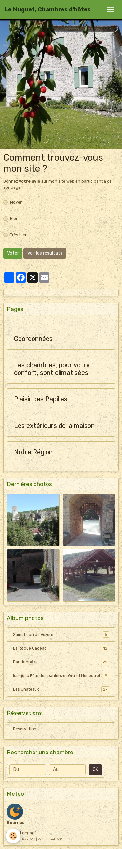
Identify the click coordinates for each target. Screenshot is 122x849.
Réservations (26, 729)
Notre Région (33, 452)
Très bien (19, 235)
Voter (13, 253)
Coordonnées (33, 338)
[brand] (48, 9)
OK (95, 769)
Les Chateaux (61, 689)
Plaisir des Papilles (40, 399)
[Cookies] (13, 836)
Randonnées (61, 662)
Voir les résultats (44, 253)
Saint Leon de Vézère (61, 634)
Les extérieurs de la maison (54, 426)
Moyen (16, 202)
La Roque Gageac (61, 648)
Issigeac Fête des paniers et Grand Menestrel (61, 676)
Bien (14, 218)
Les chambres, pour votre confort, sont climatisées (52, 369)
